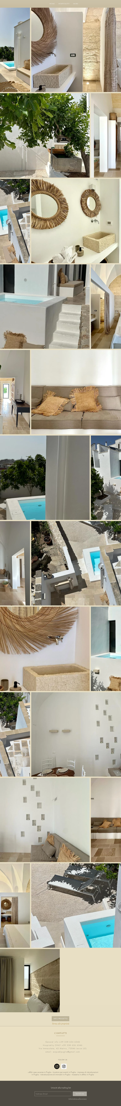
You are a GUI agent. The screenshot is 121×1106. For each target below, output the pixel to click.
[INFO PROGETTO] (60, 1018)
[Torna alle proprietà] (60, 1023)
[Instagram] (57, 1066)
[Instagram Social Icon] (64, 1066)
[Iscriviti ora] (80, 1094)
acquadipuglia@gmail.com (66, 1052)
